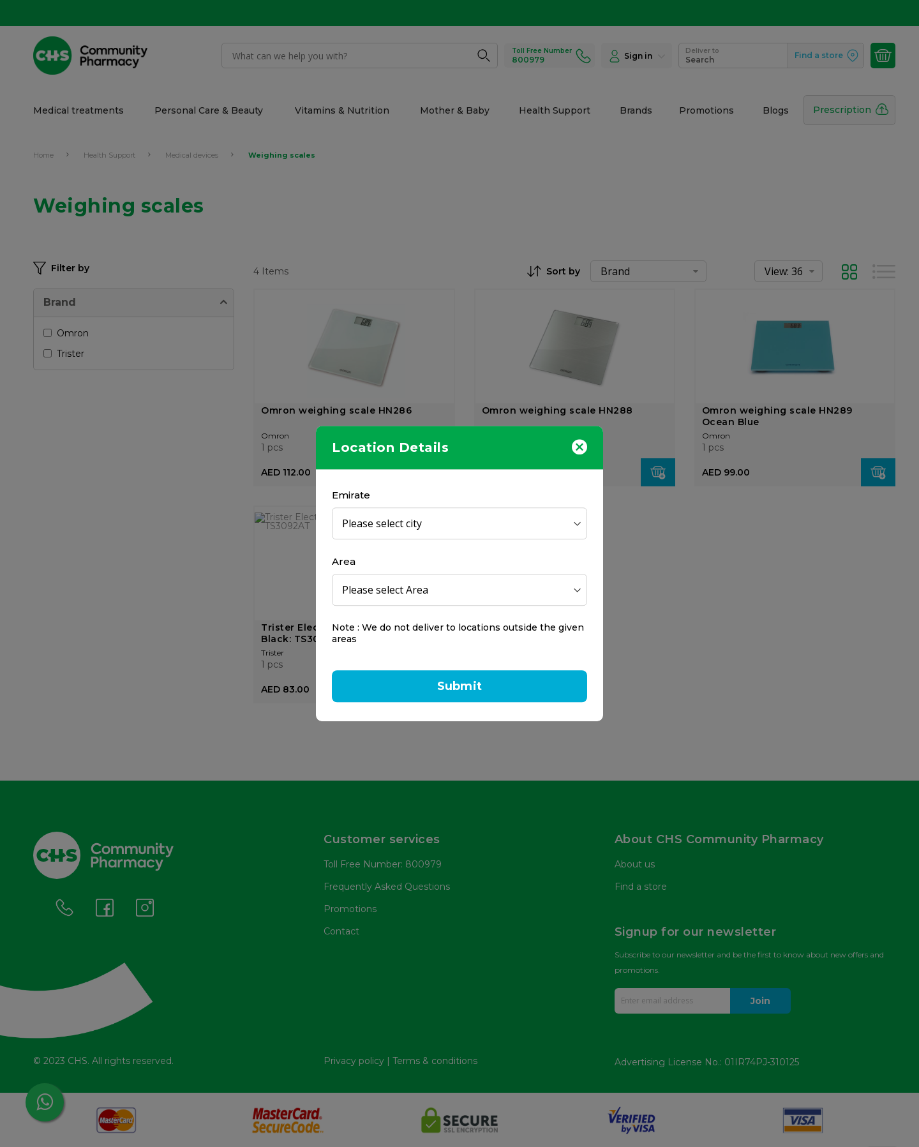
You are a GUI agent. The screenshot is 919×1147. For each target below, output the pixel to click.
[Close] (579, 446)
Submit (459, 686)
